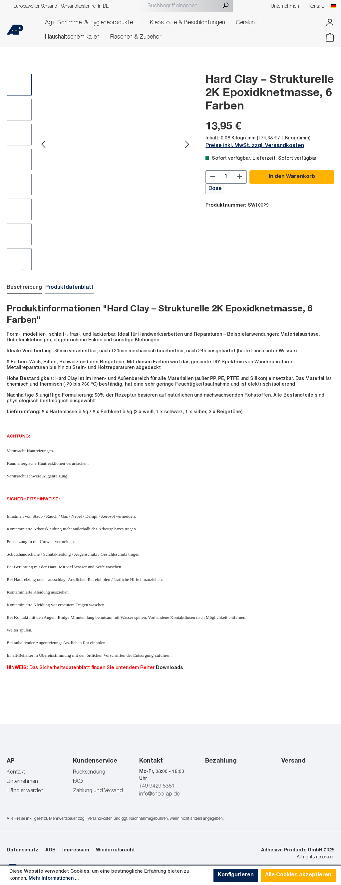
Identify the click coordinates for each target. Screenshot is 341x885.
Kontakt (316, 6)
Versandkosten (100, 818)
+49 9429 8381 (157, 786)
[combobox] (181, 6)
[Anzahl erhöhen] (240, 176)
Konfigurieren (236, 875)
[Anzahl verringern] (212, 176)
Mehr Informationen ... (54, 878)
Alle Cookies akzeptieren (298, 875)
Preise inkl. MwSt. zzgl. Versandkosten (254, 145)
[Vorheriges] (43, 145)
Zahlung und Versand (98, 791)
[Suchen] (225, 6)
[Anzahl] (226, 176)
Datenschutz (23, 850)
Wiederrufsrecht (115, 850)
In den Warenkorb (292, 176)
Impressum (75, 850)
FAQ (78, 781)
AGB (50, 850)
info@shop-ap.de (159, 794)
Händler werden (25, 791)
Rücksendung (89, 772)
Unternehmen (285, 6)
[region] (99, 172)
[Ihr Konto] (327, 22)
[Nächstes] (187, 145)
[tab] (24, 288)
